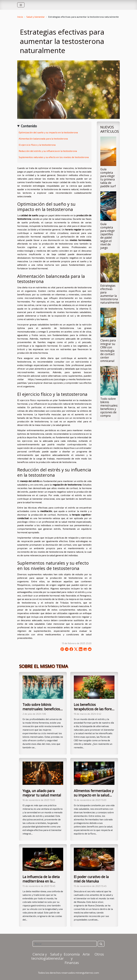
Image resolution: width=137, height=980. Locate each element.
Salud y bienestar (35, 16)
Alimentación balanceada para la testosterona (43, 138)
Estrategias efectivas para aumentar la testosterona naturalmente (109, 294)
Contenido (29, 126)
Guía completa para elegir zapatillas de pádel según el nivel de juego (107, 236)
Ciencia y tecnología (39, 956)
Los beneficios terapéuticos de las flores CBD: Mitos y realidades (93, 709)
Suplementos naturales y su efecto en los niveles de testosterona (54, 157)
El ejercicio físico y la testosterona (37, 144)
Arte (86, 954)
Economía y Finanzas (72, 958)
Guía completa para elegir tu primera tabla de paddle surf (108, 177)
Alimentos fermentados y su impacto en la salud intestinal (94, 795)
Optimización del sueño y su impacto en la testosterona (48, 132)
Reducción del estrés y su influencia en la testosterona (48, 151)
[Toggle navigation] (20, 4)
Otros (99, 954)
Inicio (20, 16)
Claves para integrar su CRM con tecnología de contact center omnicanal (108, 350)
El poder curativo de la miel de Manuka (91, 879)
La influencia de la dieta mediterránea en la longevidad (41, 881)
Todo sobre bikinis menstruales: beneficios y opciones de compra (109, 407)
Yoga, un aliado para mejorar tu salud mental (42, 792)
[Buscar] (65, 944)
